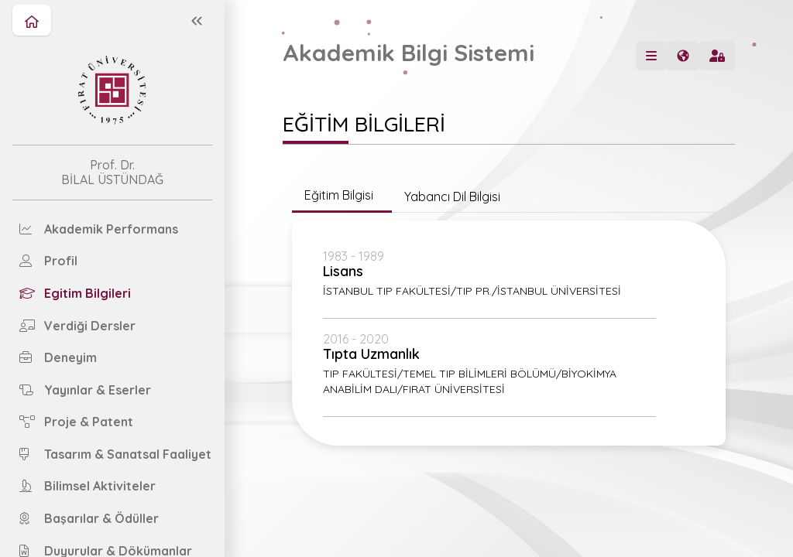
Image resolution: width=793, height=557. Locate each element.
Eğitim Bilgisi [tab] (341, 195)
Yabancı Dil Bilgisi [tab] (452, 196)
